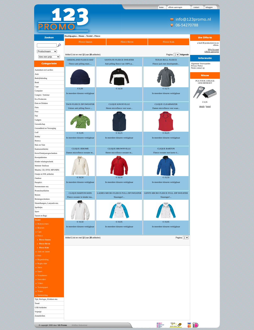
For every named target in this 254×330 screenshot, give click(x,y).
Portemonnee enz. (42, 186)
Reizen (37, 195)
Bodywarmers (43, 224)
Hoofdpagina (70, 36)
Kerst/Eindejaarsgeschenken (46, 153)
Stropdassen (42, 275)
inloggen (209, 7)
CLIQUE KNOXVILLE (119, 104)
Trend (37, 303)
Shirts (40, 267)
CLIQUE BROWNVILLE (119, 148)
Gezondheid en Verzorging (45, 128)
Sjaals (40, 271)
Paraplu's (38, 182)
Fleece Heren (44, 244)
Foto (36, 111)
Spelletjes (38, 207)
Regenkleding (43, 259)
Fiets (36, 107)
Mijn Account (213, 49)
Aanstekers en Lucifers (44, 70)
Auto (37, 74)
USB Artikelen (40, 307)
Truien (40, 291)
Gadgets (38, 120)
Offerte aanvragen (212, 52)
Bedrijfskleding (41, 78)
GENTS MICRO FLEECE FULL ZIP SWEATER (166, 193)
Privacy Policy (197, 66)
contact (196, 7)
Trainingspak (43, 287)
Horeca (37, 141)
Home (81, 36)
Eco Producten (40, 99)
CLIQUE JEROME (80, 148)
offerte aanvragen (175, 7)
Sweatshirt (42, 279)
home (161, 7)
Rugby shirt (42, 263)
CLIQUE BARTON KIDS (80, 193)
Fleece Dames (45, 240)
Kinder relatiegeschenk (44, 161)
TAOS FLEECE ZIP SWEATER (80, 104)
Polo (39, 255)
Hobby (37, 136)
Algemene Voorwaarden (200, 63)
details (201, 106)
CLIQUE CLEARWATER (166, 104)
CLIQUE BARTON (166, 148)
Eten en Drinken (41, 103)
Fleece (40, 236)
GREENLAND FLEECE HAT (80, 60)
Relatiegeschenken (42, 199)
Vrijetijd (38, 312)
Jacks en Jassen (44, 251)
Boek (37, 82)
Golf (36, 132)
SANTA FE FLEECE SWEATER (119, 60)
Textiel (37, 220)
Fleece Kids (44, 248)
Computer (39, 91)
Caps (37, 86)
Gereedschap (40, 124)
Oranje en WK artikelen (44, 174)
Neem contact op (198, 68)
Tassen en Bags (41, 216)
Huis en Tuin (40, 145)
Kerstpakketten (41, 157)
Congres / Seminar (42, 95)
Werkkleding (43, 295)
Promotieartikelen (42, 191)
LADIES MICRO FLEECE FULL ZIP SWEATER (119, 193)
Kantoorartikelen (41, 149)
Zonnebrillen (40, 316)
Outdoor (38, 178)
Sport (37, 211)
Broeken (41, 228)
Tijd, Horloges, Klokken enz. (46, 299)
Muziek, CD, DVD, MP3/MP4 (47, 170)
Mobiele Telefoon (42, 166)
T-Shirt (40, 283)
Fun (36, 116)
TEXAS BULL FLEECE (166, 60)
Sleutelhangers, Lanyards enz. (47, 203)
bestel (208, 106)
